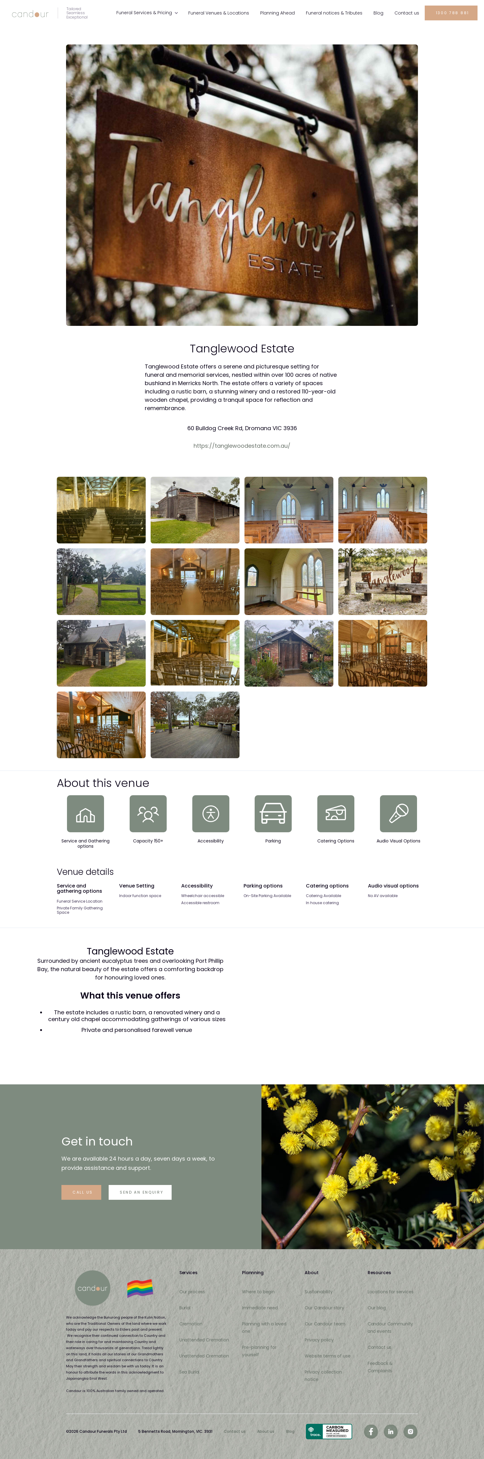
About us (265, 1431)
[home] (49, 13)
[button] (147, 12)
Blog (290, 1431)
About (311, 1273)
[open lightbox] (101, 510)
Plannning (253, 1273)
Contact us (235, 1431)
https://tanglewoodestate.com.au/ (242, 446)
